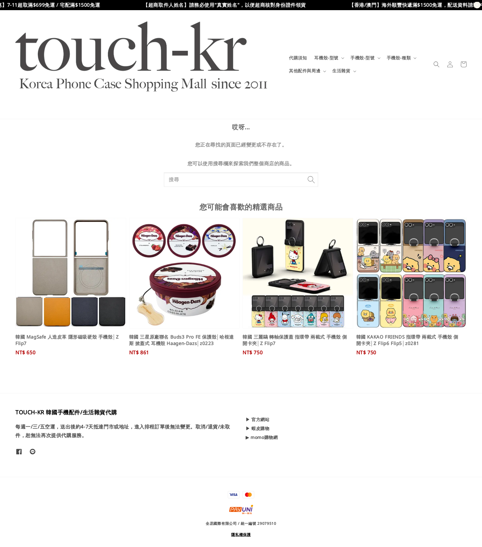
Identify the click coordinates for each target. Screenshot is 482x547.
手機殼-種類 (399, 58)
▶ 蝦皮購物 (258, 428)
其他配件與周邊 (304, 71)
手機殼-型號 (362, 58)
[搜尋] (311, 179)
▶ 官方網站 (258, 419)
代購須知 (298, 58)
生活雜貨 (341, 71)
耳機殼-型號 (326, 58)
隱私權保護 (241, 534)
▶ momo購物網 (262, 437)
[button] (436, 64)
